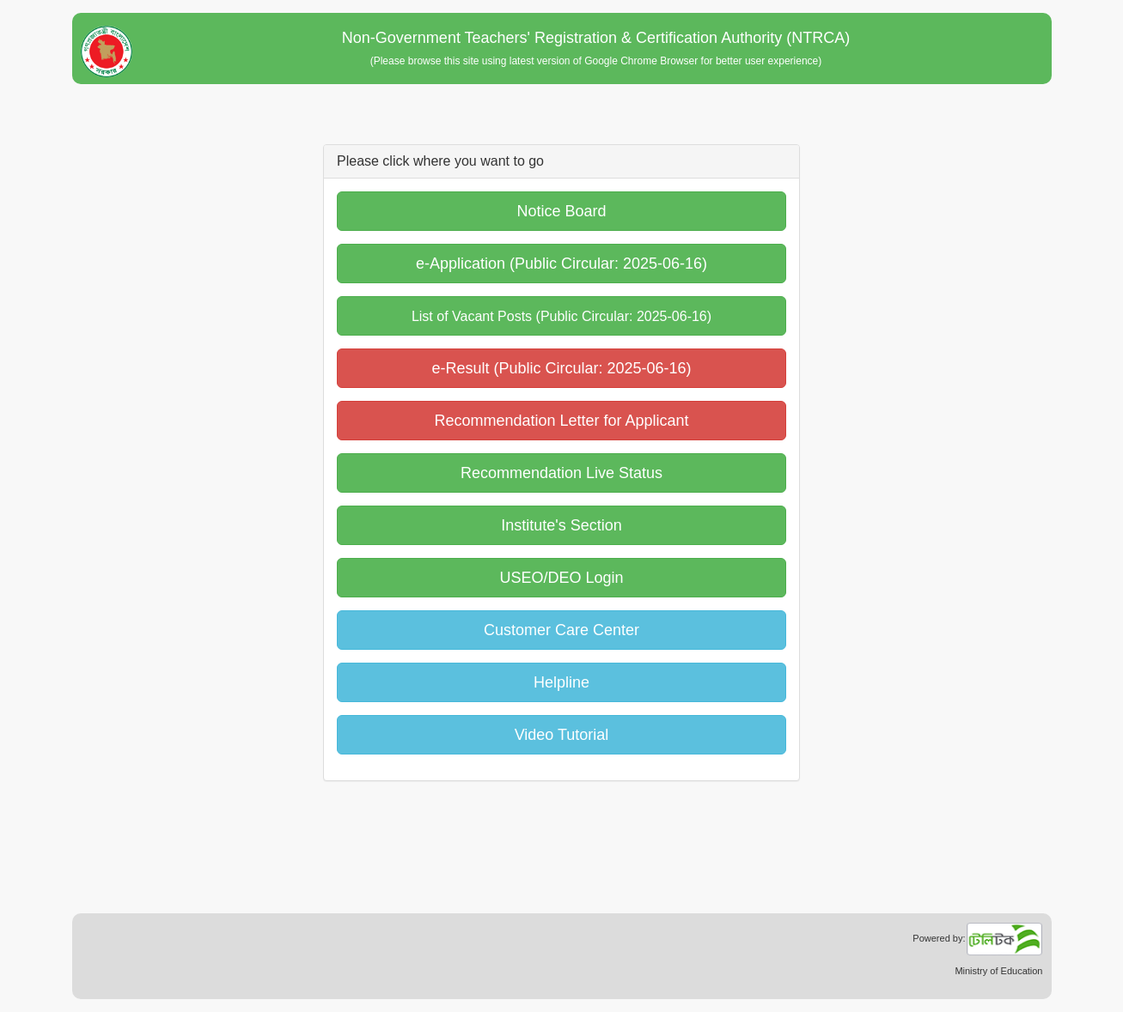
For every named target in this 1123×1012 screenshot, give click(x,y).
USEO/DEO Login (561, 577)
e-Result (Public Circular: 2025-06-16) (561, 368)
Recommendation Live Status (561, 473)
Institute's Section (561, 525)
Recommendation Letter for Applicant (561, 420)
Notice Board (561, 211)
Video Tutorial (562, 734)
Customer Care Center (561, 630)
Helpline (561, 682)
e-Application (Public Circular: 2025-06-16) (561, 263)
